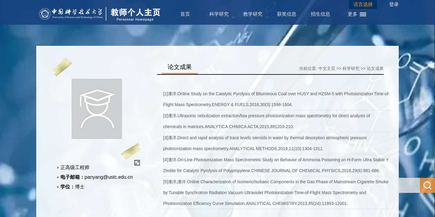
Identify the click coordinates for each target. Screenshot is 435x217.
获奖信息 (286, 14)
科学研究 (219, 14)
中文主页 (326, 68)
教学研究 (253, 14)
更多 (352, 14)
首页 (185, 14)
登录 (394, 4)
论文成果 (375, 68)
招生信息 (320, 14)
